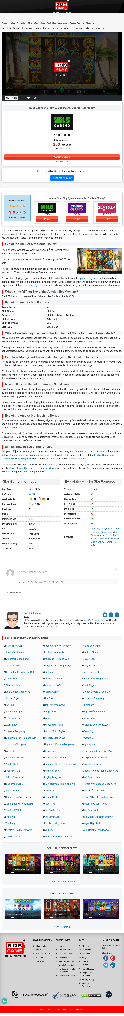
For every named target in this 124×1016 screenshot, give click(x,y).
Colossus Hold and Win (56, 658)
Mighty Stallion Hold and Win (20, 737)
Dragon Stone (90, 664)
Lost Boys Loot (13, 717)
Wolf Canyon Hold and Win (58, 836)
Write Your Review (62, 178)
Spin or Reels (51, 796)
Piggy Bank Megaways (95, 757)
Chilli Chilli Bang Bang (17, 658)
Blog (84, 957)
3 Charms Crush (14, 645)
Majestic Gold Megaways (96, 724)
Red (114, 535)
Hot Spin (10, 704)
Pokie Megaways (92, 763)
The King (10, 816)
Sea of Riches (12, 790)
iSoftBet (33, 494)
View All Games (62, 926)
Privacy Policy (88, 979)
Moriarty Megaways (54, 737)
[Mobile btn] (117, 5)
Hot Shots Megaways (94, 697)
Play (47, 219)
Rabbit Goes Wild (14, 776)
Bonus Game (112, 528)
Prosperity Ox (12, 770)
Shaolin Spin (50, 790)
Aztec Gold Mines (92, 645)
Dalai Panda (89, 658)
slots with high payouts (35, 285)
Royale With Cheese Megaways (99, 783)
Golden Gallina (52, 691)
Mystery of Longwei (15, 743)
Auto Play (95, 528)
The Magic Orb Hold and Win (98, 816)
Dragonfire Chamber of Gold (20, 671)
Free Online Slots (66, 953)
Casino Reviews (65, 949)
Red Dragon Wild (92, 776)
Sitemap (85, 961)
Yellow (94, 545)
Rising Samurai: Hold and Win (60, 783)
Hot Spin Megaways (54, 704)
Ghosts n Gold (12, 684)
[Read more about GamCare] (15, 994)
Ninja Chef (11, 750)
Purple (109, 535)
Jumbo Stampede (14, 711)
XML (87, 964)
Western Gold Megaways (18, 829)
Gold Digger (89, 684)
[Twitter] (112, 615)
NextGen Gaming (43, 953)
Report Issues (88, 968)
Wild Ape (49, 829)
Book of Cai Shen (14, 651)
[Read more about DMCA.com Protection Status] (91, 995)
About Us (86, 946)
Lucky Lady (11, 724)
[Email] (106, 615)
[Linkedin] (117, 615)
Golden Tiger (12, 697)
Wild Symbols (108, 542)
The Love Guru (52, 816)
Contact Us (87, 949)
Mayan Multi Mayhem (55, 730)
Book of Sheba (90, 651)
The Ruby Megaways (55, 822)
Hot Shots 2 (50, 697)
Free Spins (96, 532)
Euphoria (49, 671)
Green (110, 532)
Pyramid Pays (51, 770)
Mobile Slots (64, 957)
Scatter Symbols (99, 538)
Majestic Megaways (16, 730)
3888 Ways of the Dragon (57, 645)
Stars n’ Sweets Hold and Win (98, 796)
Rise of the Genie (14, 783)
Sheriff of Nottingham (94, 790)
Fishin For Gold (91, 671)
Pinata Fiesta (12, 763)
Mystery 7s (89, 737)
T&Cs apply (64, 148)
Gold (104, 532)
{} (57, 581)
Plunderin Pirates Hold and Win (60, 763)
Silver (110, 538)
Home (61, 946)
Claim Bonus (62, 157)
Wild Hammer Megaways (96, 829)
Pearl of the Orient (15, 757)
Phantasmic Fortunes (55, 757)
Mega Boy (88, 730)
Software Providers (67, 975)
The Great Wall (90, 809)
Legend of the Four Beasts (97, 711)
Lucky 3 (48, 717)
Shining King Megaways (18, 796)
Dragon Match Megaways (57, 664)
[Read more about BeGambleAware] (35, 994)
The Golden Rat (52, 809)
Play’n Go (40, 961)
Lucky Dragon (90, 717)
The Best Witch (13, 809)
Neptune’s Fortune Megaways (60, 743)
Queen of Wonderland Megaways (100, 770)
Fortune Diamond (53, 678)
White (98, 542)
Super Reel (50, 803)
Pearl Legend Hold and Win (97, 750)
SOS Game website (96, 620)
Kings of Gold (51, 711)
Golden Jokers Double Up (96, 691)
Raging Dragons (52, 776)
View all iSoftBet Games (62, 881)
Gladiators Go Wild (54, 684)
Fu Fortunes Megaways (95, 678)
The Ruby (10, 822)
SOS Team (86, 953)
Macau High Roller (54, 724)
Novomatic (40, 957)
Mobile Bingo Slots (67, 965)
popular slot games (87, 278)
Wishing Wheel (13, 836)
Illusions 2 (88, 704)
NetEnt (38, 949)
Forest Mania (12, 678)
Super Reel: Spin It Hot (95, 803)
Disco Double (12, 664)
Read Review (62, 162)
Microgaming (41, 946)
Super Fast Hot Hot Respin (19, 803)
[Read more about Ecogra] (65, 995)
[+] (61, 581)
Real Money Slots (66, 961)
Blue (103, 528)
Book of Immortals (54, 651)
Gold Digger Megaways (17, 691)
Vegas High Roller (92, 822)
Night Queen (89, 743)
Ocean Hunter (51, 750)
